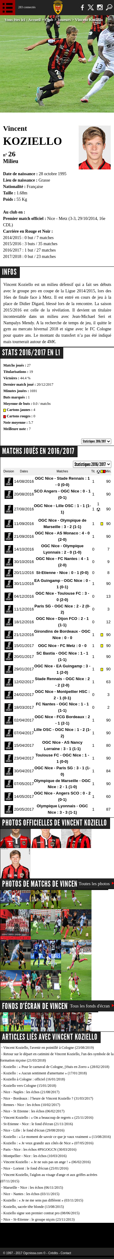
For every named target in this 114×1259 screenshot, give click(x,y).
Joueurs (64, 19)
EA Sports (24, 1231)
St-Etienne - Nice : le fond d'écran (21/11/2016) (38, 1124)
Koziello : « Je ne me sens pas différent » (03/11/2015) (43, 1200)
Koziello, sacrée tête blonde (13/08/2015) (33, 1207)
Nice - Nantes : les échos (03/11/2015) (31, 1194)
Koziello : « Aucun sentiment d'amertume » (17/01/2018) (45, 1073)
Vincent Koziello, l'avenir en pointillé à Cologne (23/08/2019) (48, 1047)
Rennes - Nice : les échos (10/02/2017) (31, 1105)
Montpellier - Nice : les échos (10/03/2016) (35, 1156)
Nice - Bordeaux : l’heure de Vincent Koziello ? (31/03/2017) (48, 1098)
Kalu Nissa (95, 1231)
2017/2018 (12, 256)
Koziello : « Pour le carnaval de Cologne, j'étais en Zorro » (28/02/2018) (56, 1067)
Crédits (53, 1253)
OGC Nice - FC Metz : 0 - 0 (62, 645)
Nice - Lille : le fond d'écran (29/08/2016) (33, 1130)
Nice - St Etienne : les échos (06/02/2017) (33, 1111)
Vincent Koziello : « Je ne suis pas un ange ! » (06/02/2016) (47, 1162)
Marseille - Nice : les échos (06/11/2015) (33, 1187)
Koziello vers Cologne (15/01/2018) (29, 1085)
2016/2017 (12, 250)
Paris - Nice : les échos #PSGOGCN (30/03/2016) (39, 1149)
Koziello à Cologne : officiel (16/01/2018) (34, 1079)
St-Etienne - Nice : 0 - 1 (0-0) (62, 572)
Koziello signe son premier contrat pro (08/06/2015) (41, 1213)
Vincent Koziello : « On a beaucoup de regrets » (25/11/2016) (48, 1117)
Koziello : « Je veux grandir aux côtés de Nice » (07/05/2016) (48, 1143)
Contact (65, 1253)
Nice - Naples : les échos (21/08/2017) (31, 1092)
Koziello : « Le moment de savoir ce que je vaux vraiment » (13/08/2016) (57, 1137)
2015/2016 (12, 244)
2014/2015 (12, 237)
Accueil (34, 19)
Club (49, 19)
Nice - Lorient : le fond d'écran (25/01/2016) (35, 1168)
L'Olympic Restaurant (57, 1231)
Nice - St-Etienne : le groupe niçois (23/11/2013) (39, 1219)
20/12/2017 (45, 384)
